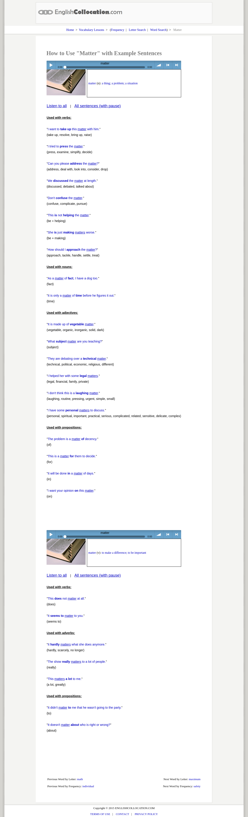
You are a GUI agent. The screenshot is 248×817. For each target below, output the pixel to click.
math (80, 779)
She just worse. (71, 232)
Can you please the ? (73, 163)
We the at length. (72, 181)
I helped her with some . (73, 376)
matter (92, 83)
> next (176, 65)
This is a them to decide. (72, 456)
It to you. (65, 615)
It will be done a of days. (71, 473)
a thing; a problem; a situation (120, 83)
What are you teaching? (74, 341)
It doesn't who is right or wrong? (79, 725)
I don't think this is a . (73, 393)
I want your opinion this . (71, 490)
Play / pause (51, 65)
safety (197, 786)
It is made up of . (71, 324)
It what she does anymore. (76, 644)
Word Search (158, 30)
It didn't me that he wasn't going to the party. (84, 707)
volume (159, 65)
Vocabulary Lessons (91, 30)
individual (88, 786)
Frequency (117, 30)
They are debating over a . (77, 358)
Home (70, 30)
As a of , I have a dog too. (73, 278)
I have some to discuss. (76, 410)
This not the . (68, 215)
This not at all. (66, 598)
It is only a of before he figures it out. (81, 295)
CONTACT (122, 814)
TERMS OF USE (100, 814)
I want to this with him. (73, 129)
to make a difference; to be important (124, 552)
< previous (167, 65)
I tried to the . (65, 146)
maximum (195, 779)
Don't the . (65, 198)
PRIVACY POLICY (146, 814)
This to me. (64, 679)
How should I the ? (72, 249)
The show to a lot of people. (77, 661)
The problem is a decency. (72, 439)
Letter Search (137, 30)
